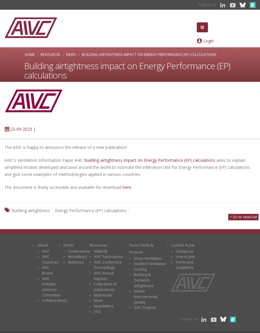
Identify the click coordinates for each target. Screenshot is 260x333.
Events (69, 245)
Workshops (77, 256)
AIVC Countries (50, 259)
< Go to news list (243, 216)
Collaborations (54, 300)
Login (208, 41)
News (71, 54)
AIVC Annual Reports (104, 276)
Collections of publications (105, 287)
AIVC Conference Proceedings (108, 265)
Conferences (78, 251)
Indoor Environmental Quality (146, 296)
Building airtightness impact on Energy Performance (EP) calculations (149, 160)
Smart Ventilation (148, 258)
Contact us (184, 251)
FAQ (97, 311)
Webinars (76, 262)
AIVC (46, 251)
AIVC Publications (108, 256)
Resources (50, 54)
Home (30, 54)
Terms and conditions (185, 265)
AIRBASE (100, 251)
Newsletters (104, 306)
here (127, 187)
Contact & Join (183, 245)
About (43, 245)
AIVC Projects (145, 307)
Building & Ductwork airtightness (143, 280)
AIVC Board (47, 270)
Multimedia (103, 295)
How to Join (185, 256)
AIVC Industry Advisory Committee (51, 287)
